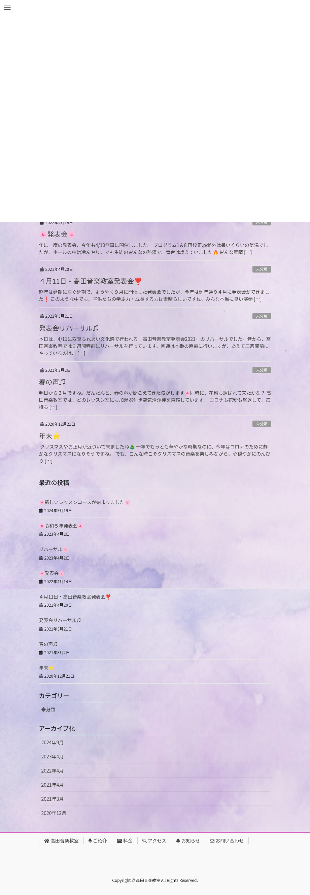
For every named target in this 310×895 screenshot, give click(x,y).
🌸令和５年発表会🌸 (61, 525)
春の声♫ (52, 382)
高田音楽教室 (61, 840)
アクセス (154, 840)
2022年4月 (52, 770)
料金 (125, 840)
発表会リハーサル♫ (69, 328)
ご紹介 (98, 840)
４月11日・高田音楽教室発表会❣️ (90, 281)
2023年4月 (52, 756)
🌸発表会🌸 (57, 234)
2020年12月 (54, 813)
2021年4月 (52, 784)
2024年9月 (52, 742)
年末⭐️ (50, 435)
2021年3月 (52, 798)
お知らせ (188, 840)
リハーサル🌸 (53, 549)
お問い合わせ (227, 840)
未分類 (262, 222)
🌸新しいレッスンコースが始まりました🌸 (84, 502)
